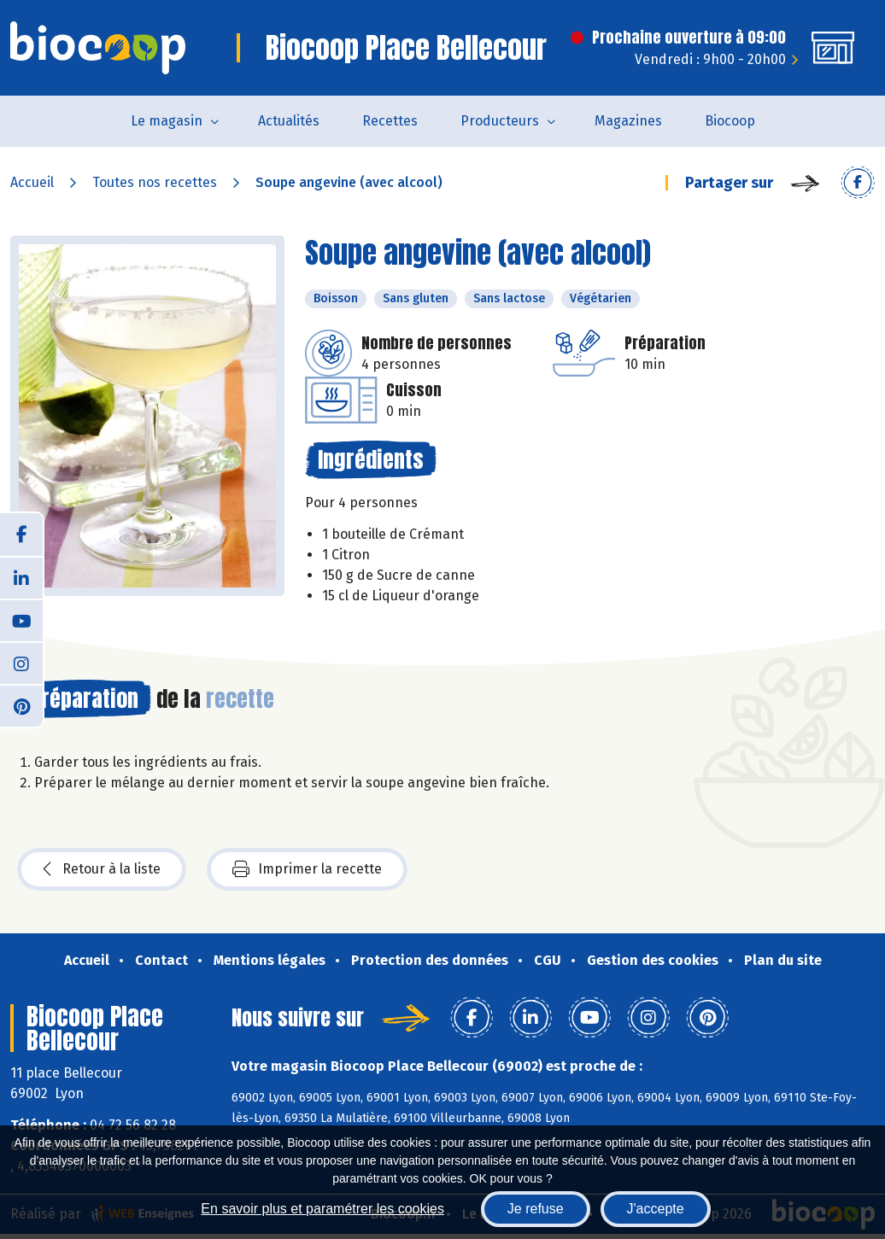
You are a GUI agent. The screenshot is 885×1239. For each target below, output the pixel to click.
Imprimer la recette (307, 869)
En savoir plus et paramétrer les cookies (322, 1208)
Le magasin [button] (166, 121)
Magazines (628, 121)
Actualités (288, 121)
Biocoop (730, 121)
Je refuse (535, 1208)
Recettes (390, 121)
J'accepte (655, 1208)
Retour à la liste (102, 869)
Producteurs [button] (499, 121)
